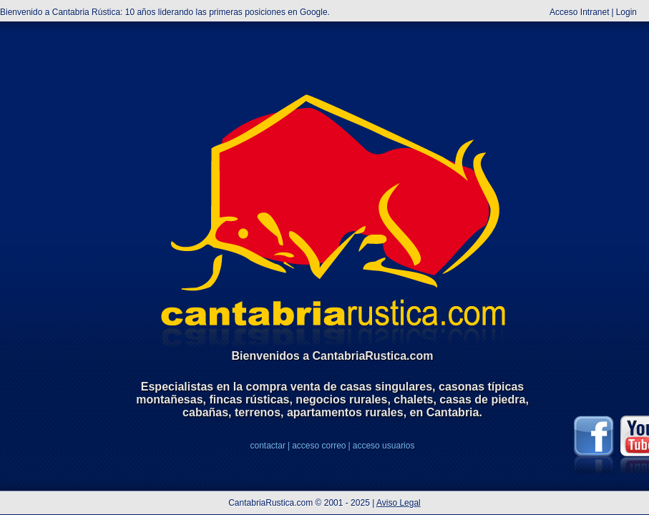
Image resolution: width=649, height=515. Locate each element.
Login (626, 12)
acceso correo (319, 446)
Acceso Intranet (579, 12)
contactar (268, 446)
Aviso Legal (398, 503)
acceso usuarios (384, 446)
